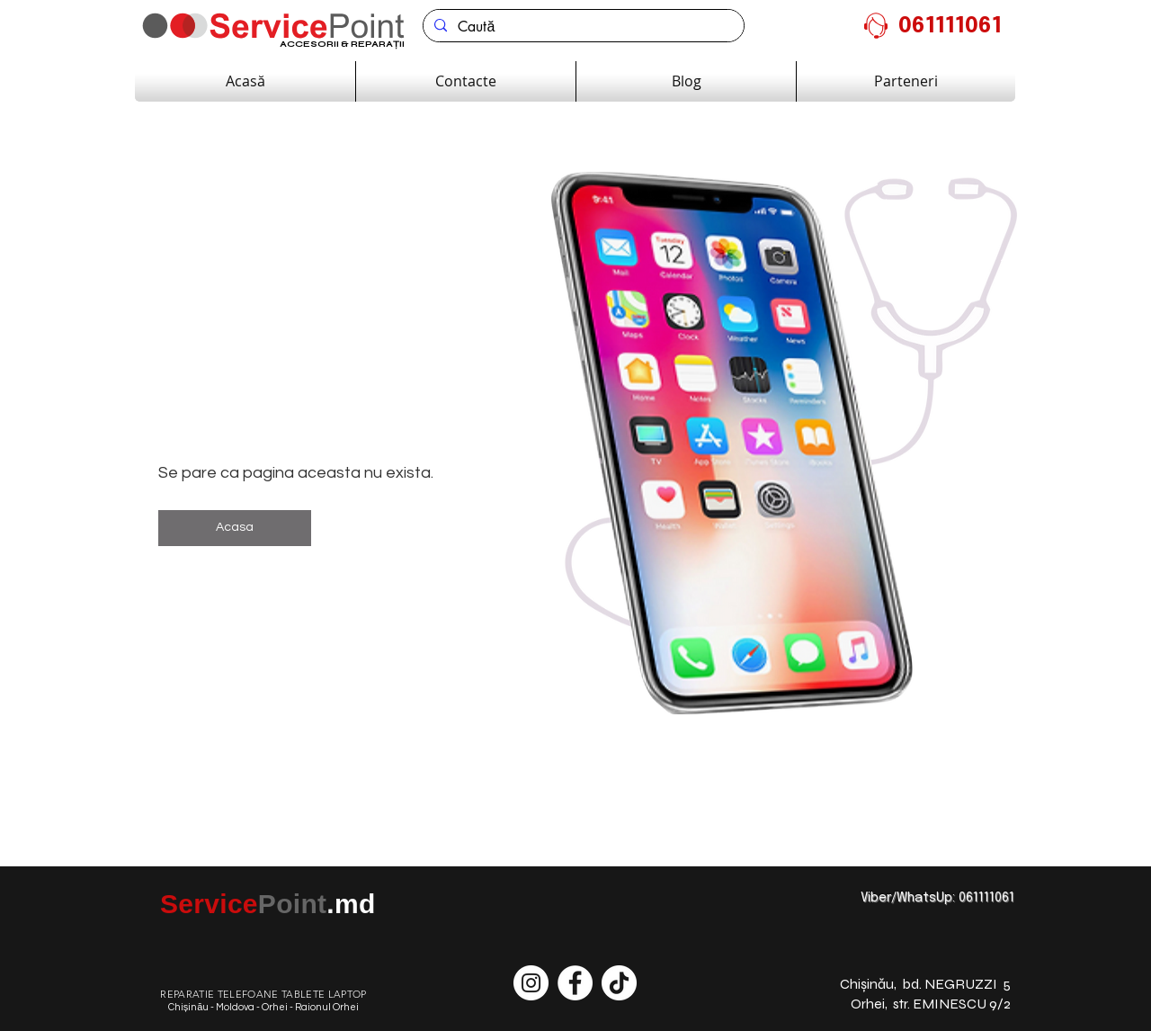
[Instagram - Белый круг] (531, 982)
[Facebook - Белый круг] (575, 982)
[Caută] (582, 27)
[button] (234, 528)
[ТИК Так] (619, 982)
